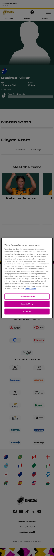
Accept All (27, 311)
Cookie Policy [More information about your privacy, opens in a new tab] (30, 289)
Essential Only (27, 304)
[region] (27, 278)
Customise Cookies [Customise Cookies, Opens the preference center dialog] (27, 296)
